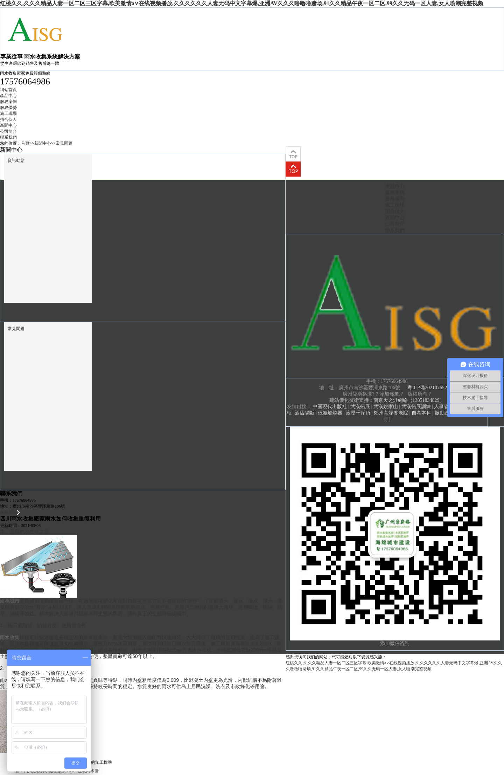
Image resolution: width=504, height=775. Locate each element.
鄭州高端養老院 (391, 413)
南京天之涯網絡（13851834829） (408, 400)
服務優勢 (8, 107)
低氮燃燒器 (330, 413)
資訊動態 (16, 160)
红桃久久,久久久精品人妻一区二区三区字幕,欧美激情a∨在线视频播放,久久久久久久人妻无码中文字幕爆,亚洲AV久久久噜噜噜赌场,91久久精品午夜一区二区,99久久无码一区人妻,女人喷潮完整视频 (241, 3)
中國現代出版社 (330, 406)
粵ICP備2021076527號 (430, 387)
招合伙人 (8, 119)
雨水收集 (10, 637)
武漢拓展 (360, 406)
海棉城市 (10, 601)
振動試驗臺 (447, 413)
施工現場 (8, 113)
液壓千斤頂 (358, 413)
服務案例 (8, 101)
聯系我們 (8, 137)
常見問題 (64, 143)
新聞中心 (8, 125)
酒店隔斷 (304, 413)
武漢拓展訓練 (416, 406)
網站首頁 (8, 89)
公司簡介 (8, 131)
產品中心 (8, 95)
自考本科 (421, 413)
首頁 (25, 143)
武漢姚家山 (385, 406)
